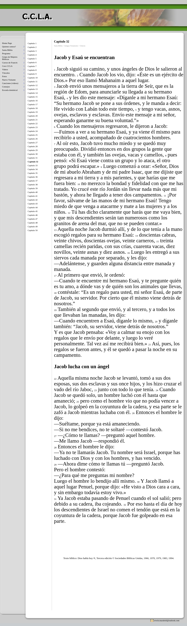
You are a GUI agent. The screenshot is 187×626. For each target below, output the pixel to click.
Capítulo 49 (33, 226)
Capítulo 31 (33, 158)
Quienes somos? (9, 46)
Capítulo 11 (32, 81)
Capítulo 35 (33, 173)
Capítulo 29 (33, 150)
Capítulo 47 (33, 219)
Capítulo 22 (33, 123)
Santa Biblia (7, 50)
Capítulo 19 (33, 112)
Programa (6, 53)
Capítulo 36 (33, 177)
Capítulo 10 (33, 78)
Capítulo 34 (33, 169)
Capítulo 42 (33, 200)
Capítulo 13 (33, 89)
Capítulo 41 (33, 196)
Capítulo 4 (32, 55)
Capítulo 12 (33, 85)
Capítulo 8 (32, 70)
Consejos (6, 86)
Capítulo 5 (32, 58)
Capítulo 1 (32, 43)
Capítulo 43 (33, 203)
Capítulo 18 (33, 108)
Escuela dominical (10, 90)
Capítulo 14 (33, 93)
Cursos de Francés (10, 62)
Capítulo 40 (33, 192)
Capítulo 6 (32, 62)
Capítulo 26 (33, 139)
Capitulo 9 (32, 74)
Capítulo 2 (32, 47)
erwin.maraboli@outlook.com (166, 620)
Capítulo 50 (33, 230)
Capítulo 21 (33, 119)
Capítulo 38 (33, 184)
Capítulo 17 (33, 104)
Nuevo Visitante (9, 80)
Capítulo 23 (33, 127)
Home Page (7, 43)
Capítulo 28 (33, 146)
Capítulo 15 (33, 97)
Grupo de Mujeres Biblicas (9, 58)
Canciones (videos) (10, 83)
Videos (5, 69)
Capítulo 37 (33, 181)
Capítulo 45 (33, 211)
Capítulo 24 (33, 131)
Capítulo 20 (33, 116)
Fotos (4, 76)
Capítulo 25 (33, 135)
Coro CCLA (7, 66)
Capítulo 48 (33, 223)
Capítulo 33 (33, 165)
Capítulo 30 (33, 154)
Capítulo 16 (33, 100)
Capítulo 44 (33, 207)
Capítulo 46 (33, 215)
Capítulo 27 (33, 142)
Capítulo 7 (32, 66)
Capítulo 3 (32, 51)
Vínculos (6, 73)
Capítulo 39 (33, 188)
